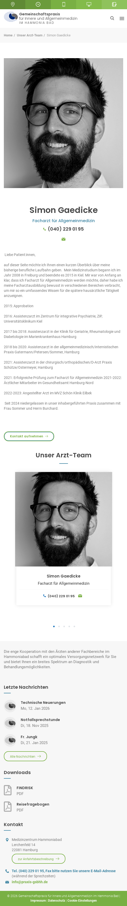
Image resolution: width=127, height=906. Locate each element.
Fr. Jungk (29, 736)
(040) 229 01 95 (66, 229)
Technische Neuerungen (43, 702)
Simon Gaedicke (63, 576)
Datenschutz (56, 900)
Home (8, 35)
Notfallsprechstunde (40, 719)
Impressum (38, 900)
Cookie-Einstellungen (82, 900)
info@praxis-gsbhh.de (30, 882)
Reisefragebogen (33, 804)
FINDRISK (25, 787)
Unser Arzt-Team (29, 35)
